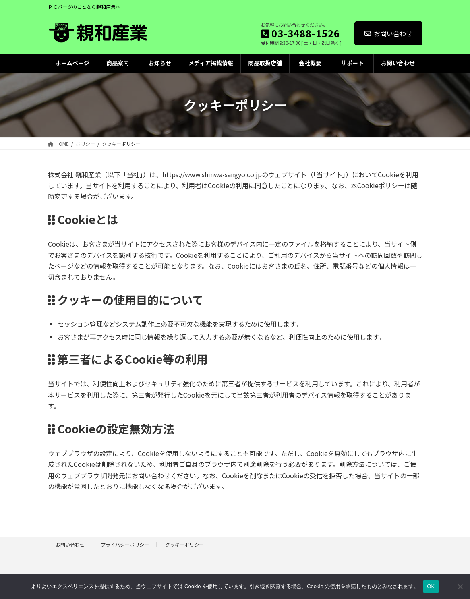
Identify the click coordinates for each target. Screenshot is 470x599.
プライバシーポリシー (125, 544)
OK (431, 586)
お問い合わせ (388, 33)
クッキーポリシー (184, 544)
